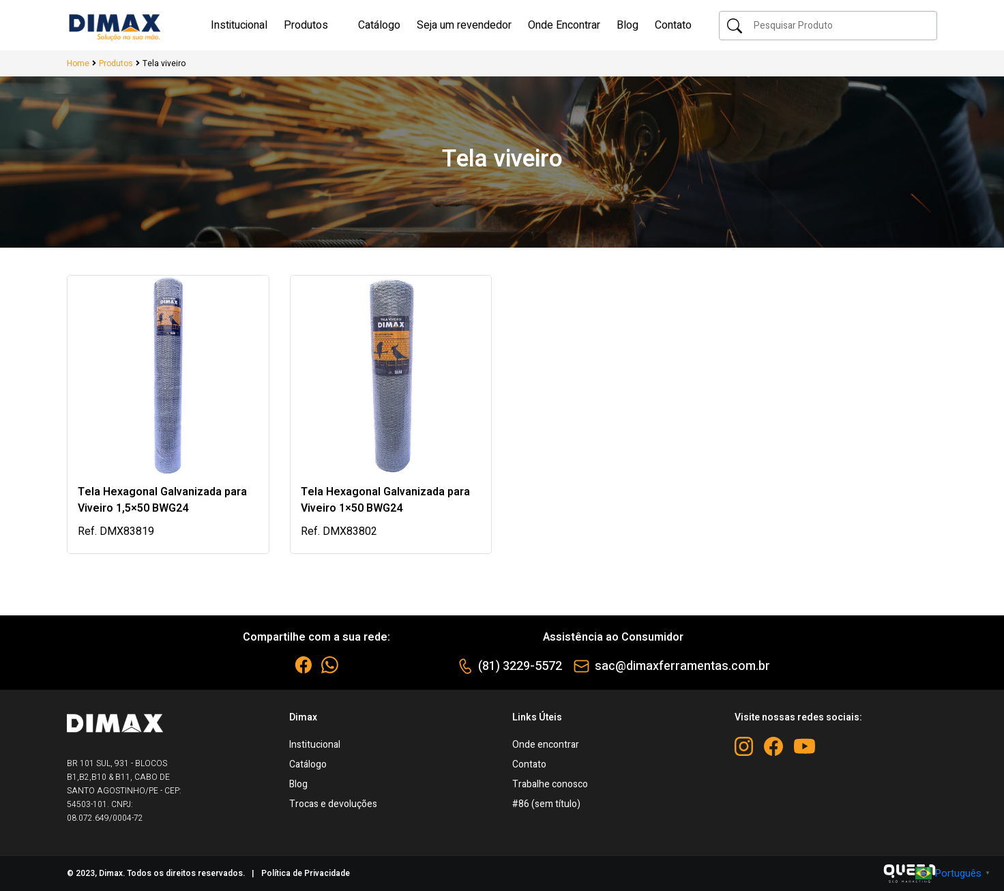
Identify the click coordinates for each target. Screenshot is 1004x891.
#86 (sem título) (546, 804)
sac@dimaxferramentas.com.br (682, 666)
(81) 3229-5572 (520, 666)
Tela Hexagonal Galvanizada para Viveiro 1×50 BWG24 (385, 500)
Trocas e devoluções (333, 804)
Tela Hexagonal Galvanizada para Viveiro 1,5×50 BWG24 (162, 500)
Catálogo (308, 764)
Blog (298, 784)
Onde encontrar (545, 744)
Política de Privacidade (305, 873)
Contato (529, 764)
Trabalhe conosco (550, 784)
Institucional (314, 744)
